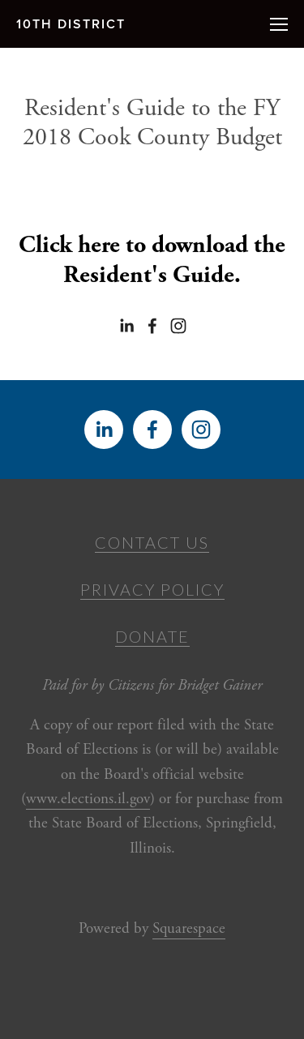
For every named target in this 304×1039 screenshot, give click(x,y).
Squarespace (188, 929)
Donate (152, 636)
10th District (71, 24)
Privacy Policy (152, 589)
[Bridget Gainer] (126, 326)
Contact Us (152, 542)
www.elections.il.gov (88, 799)
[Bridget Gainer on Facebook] (152, 326)
